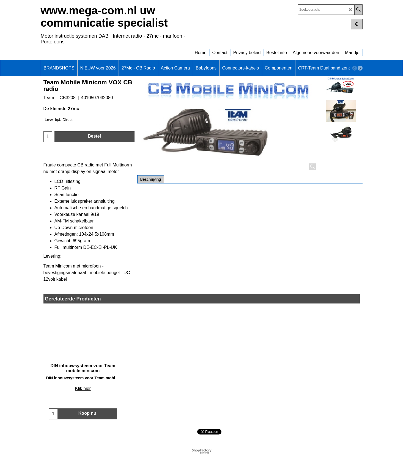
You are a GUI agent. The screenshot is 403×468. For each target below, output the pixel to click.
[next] (360, 68)
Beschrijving (150, 179)
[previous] (354, 68)
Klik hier (83, 388)
